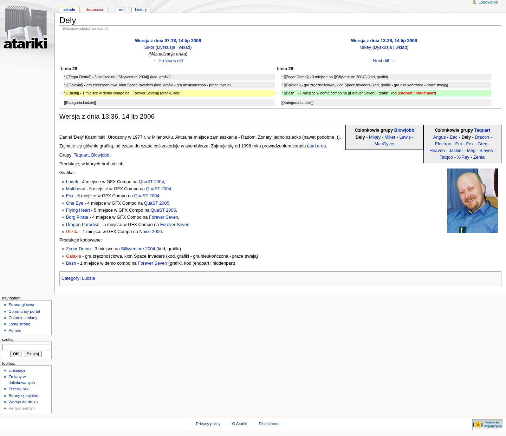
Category (70, 278)
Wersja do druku (23, 402)
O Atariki (239, 424)
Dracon (482, 137)
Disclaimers (269, 424)
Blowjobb (404, 130)
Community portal (24, 311)
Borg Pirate (77, 217)
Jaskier (456, 150)
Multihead (75, 188)
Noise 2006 (150, 231)
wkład (184, 47)
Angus (439, 137)
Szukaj (8, 339)
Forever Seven (163, 217)
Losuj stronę (19, 324)
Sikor (149, 47)
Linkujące (16, 370)
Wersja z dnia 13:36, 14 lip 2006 (384, 40)
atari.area (316, 146)
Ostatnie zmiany (22, 318)
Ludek (72, 181)
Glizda (72, 231)
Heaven (437, 150)
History (141, 9)
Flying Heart (78, 210)
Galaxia (73, 256)
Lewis (405, 137)
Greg (482, 143)
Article (69, 9)
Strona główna (21, 305)
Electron (443, 143)
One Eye (74, 203)
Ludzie (88, 278)
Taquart (482, 130)
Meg (471, 150)
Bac (454, 137)
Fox (470, 143)
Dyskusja (166, 47)
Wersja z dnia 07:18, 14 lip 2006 (168, 40)
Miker (389, 137)
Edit (122, 9)
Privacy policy (208, 424)
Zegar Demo (78, 248)
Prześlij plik (18, 389)
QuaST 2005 (156, 203)
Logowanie (488, 2)
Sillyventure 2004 (138, 248)
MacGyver (384, 143)
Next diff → (384, 60)
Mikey (365, 47)
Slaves (486, 150)
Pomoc (14, 330)
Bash (71, 263)
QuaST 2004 (151, 181)
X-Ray (463, 157)
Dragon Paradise (82, 224)
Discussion (94, 9)
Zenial (479, 157)
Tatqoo (446, 157)
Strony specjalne (23, 396)
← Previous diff (168, 60)
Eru (458, 143)
